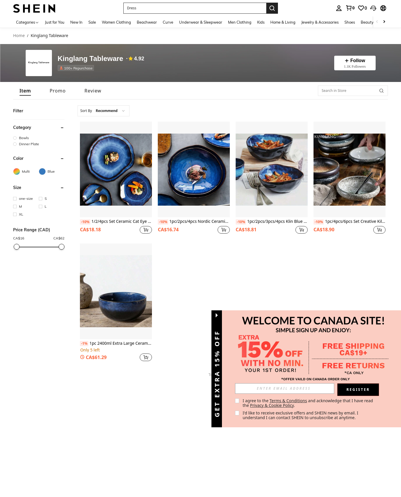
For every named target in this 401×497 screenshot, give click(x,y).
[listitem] (77, 68)
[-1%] (84, 343)
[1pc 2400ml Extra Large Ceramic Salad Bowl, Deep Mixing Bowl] (116, 291)
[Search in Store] (353, 90)
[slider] (17, 247)
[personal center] (338, 8)
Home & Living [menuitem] (282, 22)
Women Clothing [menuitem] (116, 22)
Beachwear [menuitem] (147, 22)
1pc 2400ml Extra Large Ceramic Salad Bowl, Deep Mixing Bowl (116, 343)
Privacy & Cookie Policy (272, 405)
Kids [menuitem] (261, 22)
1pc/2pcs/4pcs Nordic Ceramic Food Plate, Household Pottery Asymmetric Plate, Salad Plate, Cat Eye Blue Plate (194, 221)
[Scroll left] (377, 22)
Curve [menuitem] (168, 22)
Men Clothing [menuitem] (239, 22)
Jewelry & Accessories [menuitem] (320, 22)
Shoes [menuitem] (349, 22)
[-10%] (85, 222)
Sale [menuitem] (92, 22)
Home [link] (19, 35)
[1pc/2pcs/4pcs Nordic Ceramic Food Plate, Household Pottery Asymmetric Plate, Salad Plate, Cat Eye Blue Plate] (194, 169)
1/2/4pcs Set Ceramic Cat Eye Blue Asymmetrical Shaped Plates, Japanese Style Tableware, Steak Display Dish (116, 221)
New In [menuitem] (76, 22)
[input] (284, 388)
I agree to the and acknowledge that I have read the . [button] (308, 403)
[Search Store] (381, 90)
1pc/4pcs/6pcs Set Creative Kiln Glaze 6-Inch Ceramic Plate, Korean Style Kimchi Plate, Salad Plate (350, 221)
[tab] (25, 91)
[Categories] (27, 22)
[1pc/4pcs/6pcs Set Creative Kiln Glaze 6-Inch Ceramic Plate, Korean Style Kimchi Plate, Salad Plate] (350, 169)
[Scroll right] (384, 22)
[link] (350, 7)
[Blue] (51, 171)
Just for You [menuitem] (54, 22)
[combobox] (103, 111)
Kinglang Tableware (90, 58)
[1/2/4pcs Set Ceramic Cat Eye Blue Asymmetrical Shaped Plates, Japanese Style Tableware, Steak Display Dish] (116, 169)
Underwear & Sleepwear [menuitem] (200, 22)
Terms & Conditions (288, 400)
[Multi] (26, 171)
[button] (194, 8)
